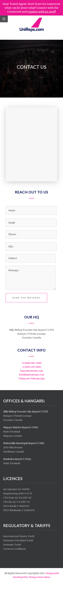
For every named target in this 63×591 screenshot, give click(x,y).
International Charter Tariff (19, 536)
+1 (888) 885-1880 (31, 363)
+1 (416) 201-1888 (31, 366)
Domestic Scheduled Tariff (18, 540)
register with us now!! (41, 11)
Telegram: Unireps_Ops (32, 378)
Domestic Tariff (12, 544)
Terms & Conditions (14, 548)
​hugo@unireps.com (31, 370)
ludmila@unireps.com (31, 374)
